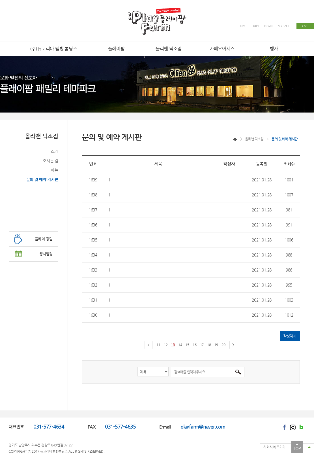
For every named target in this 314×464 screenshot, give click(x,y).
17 (202, 345)
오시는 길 (50, 160)
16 (195, 345)
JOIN (256, 25)
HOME (243, 25)
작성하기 (289, 336)
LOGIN (268, 25)
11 (158, 345)
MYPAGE (284, 25)
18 (209, 345)
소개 (54, 151)
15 (187, 345)
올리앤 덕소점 (254, 139)
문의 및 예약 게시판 (42, 179)
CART (305, 25)
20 (223, 345)
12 (166, 345)
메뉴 (54, 170)
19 (216, 345)
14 (180, 345)
